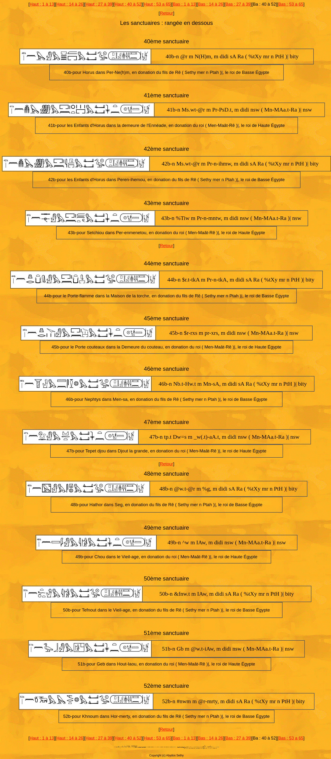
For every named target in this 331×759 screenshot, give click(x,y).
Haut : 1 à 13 (42, 4)
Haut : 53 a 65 (157, 4)
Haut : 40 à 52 (128, 4)
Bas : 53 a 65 (290, 4)
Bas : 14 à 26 (210, 4)
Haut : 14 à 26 (69, 4)
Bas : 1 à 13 (184, 4)
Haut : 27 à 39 (98, 4)
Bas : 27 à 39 (238, 4)
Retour (166, 13)
